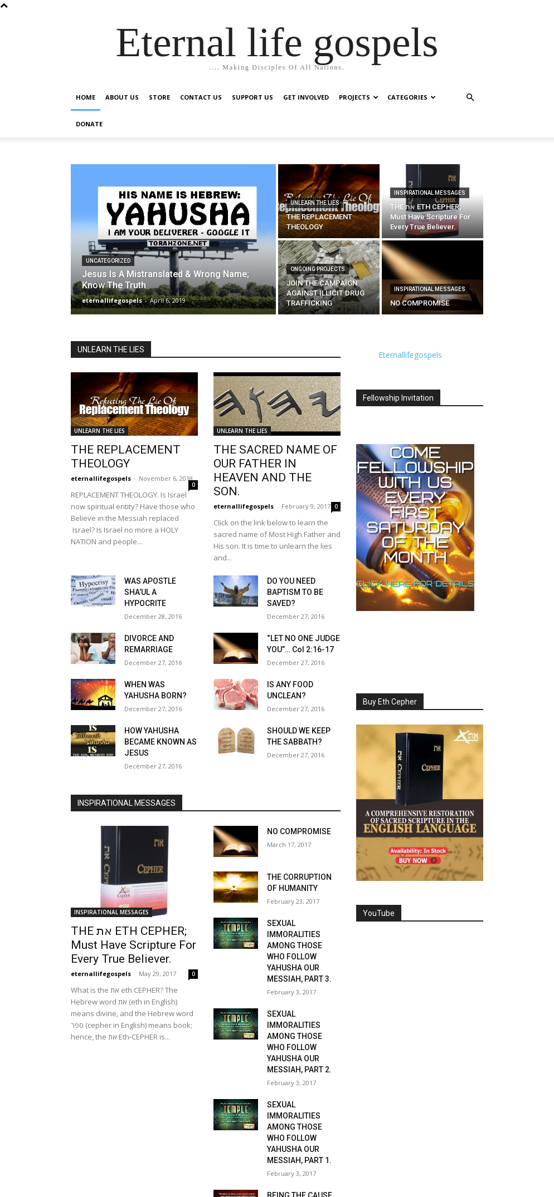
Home (85, 97)
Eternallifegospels (410, 354)
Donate (89, 124)
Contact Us (201, 97)
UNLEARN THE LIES (314, 203)
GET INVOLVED (306, 97)
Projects (358, 97)
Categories (411, 97)
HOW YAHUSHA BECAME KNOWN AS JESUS (155, 708)
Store (159, 97)
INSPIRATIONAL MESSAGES (429, 193)
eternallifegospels (101, 475)
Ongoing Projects (317, 269)
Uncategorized (108, 261)
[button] (469, 97)
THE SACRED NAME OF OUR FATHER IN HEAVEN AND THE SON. (273, 461)
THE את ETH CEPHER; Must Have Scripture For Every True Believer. (132, 907)
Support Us (252, 97)
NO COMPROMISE (295, 796)
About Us (122, 97)
